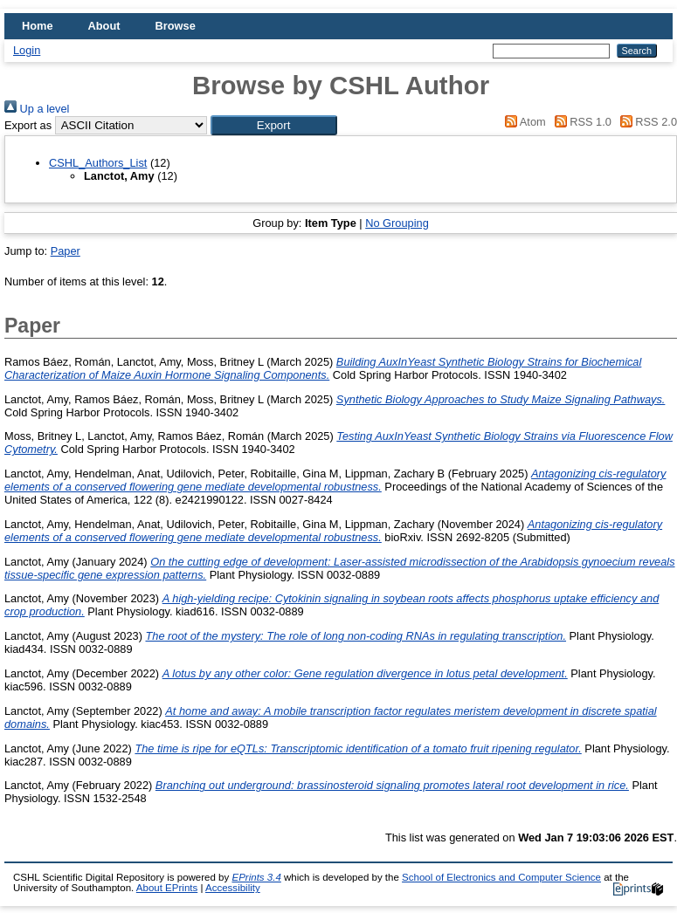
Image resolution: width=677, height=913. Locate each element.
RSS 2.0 (645, 121)
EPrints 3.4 (255, 877)
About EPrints (166, 887)
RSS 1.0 (580, 121)
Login (26, 50)
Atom (523, 121)
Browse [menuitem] (175, 25)
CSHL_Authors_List (98, 162)
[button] (274, 125)
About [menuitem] (104, 25)
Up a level (36, 108)
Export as (28, 125)
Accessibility (232, 887)
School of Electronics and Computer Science (501, 877)
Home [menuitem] (37, 25)
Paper (65, 250)
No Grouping (397, 223)
